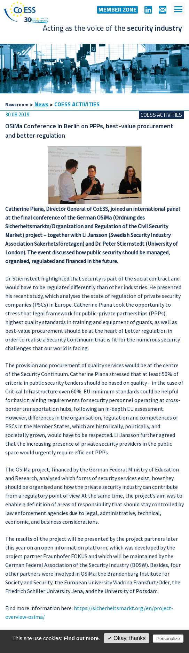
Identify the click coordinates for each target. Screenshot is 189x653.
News (41, 104)
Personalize (168, 638)
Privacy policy (98, 647)
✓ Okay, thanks (127, 638)
